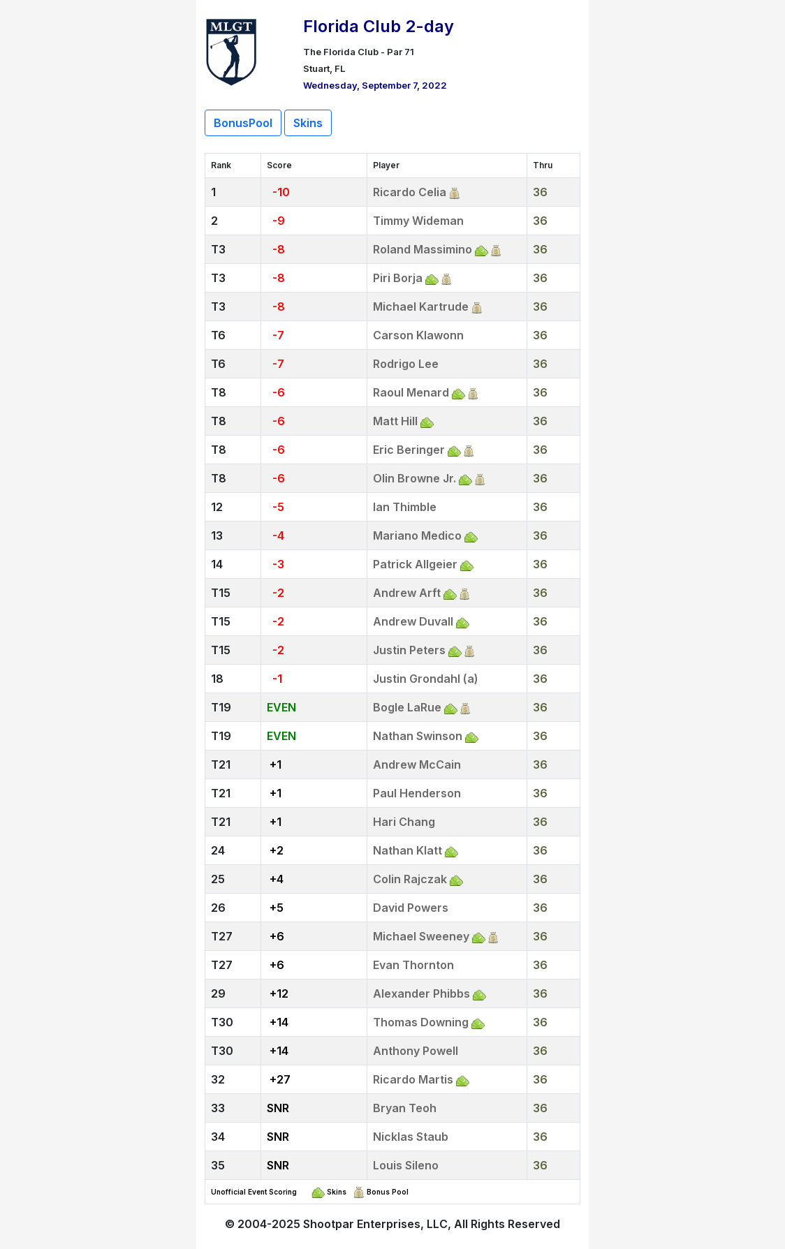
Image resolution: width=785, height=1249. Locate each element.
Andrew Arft (407, 593)
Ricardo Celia (409, 192)
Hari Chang (404, 822)
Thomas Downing (421, 1022)
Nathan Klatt (407, 850)
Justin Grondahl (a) (425, 679)
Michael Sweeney (421, 936)
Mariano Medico (417, 535)
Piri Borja (398, 278)
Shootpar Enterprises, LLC (375, 1224)
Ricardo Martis (413, 1079)
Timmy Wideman (418, 221)
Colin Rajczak (410, 879)
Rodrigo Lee (406, 364)
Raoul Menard (411, 392)
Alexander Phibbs (421, 993)
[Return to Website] (231, 50)
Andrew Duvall (413, 621)
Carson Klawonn (418, 335)
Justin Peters (409, 650)
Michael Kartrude (421, 306)
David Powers (410, 908)
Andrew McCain (417, 764)
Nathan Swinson (417, 736)
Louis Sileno (406, 1165)
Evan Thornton (413, 965)
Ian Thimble (404, 507)
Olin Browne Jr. (414, 478)
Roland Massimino (422, 249)
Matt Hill (395, 421)
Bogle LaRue (407, 707)
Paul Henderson (417, 793)
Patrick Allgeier (415, 564)
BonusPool (243, 123)
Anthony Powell (415, 1051)
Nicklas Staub (410, 1137)
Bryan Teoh (404, 1108)
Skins (308, 123)
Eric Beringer (409, 450)
